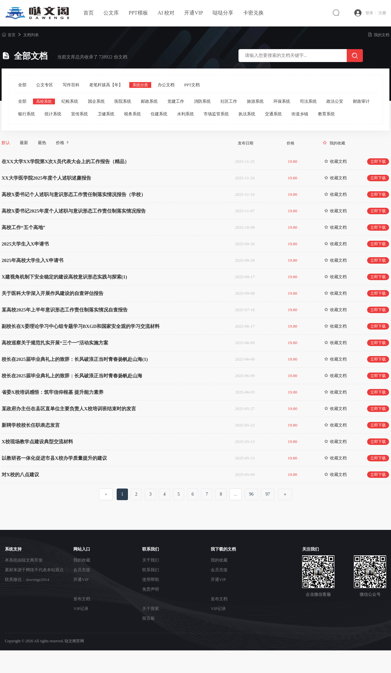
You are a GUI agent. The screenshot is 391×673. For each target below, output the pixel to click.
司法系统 (308, 101)
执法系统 (246, 113)
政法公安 (334, 101)
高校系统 (44, 101)
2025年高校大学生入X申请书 (32, 260)
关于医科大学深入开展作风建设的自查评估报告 (52, 293)
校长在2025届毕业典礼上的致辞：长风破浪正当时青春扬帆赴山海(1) (75, 359)
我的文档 (378, 35)
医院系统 (122, 101)
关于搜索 (150, 608)
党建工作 (175, 101)
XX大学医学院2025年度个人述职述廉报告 (46, 178)
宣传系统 (79, 113)
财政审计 (361, 101)
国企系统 (96, 101)
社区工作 (228, 101)
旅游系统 (255, 101)
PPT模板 (138, 13)
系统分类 (140, 85)
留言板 (148, 618)
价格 (63, 143)
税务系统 (132, 113)
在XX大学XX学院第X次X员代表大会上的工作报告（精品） (65, 161)
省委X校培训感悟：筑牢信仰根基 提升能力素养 (52, 392)
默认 (6, 142)
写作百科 (71, 84)
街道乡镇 (299, 113)
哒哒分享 (223, 13)
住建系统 (159, 113)
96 (251, 494)
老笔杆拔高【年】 (106, 84)
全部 (22, 84)
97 (267, 494)
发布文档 (81, 598)
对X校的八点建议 (20, 474)
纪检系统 (69, 101)
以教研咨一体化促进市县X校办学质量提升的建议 (54, 458)
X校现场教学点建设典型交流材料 (37, 441)
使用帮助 (150, 579)
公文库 (111, 13)
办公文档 (166, 84)
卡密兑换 (253, 13)
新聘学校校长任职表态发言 (31, 425)
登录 (370, 13)
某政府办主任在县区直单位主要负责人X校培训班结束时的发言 (69, 408)
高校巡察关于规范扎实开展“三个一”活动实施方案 (55, 342)
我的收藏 (337, 143)
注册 (382, 13)
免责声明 (150, 589)
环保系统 (281, 101)
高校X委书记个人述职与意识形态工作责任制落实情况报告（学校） (74, 194)
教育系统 (326, 113)
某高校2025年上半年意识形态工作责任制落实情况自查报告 (65, 309)
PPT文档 (192, 84)
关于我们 (150, 560)
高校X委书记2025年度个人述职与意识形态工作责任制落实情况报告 (74, 211)
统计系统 (53, 113)
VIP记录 (81, 608)
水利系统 (185, 113)
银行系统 (26, 113)
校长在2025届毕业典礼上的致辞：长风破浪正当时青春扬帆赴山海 (72, 375)
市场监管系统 (216, 113)
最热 (42, 142)
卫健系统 (106, 113)
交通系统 (273, 113)
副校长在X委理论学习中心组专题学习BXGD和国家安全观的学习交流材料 (81, 326)
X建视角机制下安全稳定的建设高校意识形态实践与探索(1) (64, 276)
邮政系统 (149, 101)
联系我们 (150, 569)
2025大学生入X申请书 (25, 244)
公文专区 (44, 84)
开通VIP (193, 13)
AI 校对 (166, 13)
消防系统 (202, 101)
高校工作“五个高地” (23, 227)
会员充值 (81, 569)
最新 (24, 142)
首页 (88, 13)
